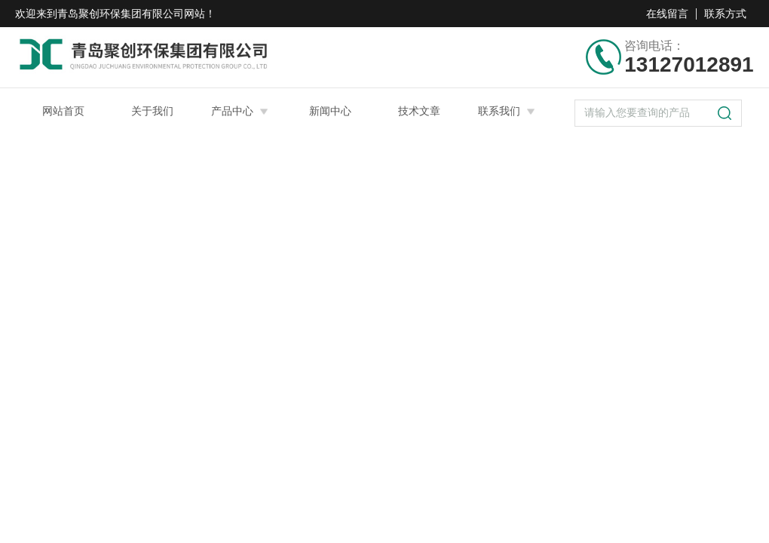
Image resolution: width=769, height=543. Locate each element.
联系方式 (725, 14)
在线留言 (667, 14)
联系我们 (499, 111)
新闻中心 (330, 111)
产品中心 (232, 111)
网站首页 (63, 111)
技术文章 (419, 111)
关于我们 (152, 111)
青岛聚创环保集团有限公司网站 (131, 14)
